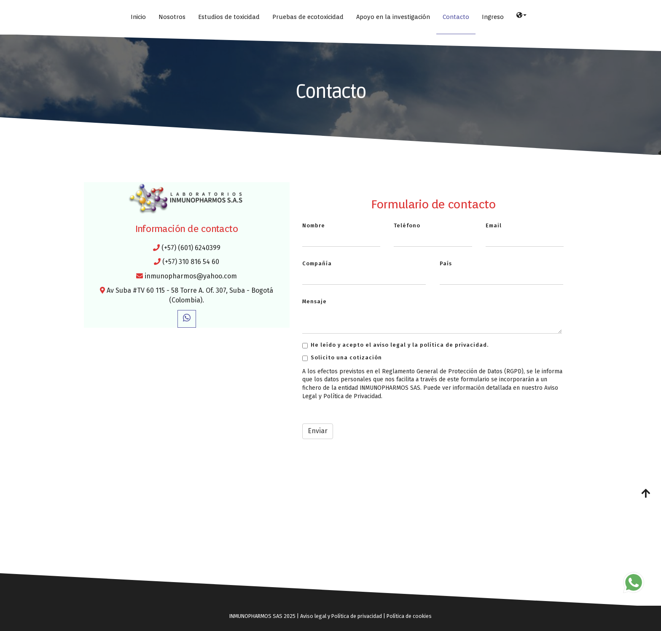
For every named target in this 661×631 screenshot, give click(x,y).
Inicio (138, 16)
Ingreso (493, 16)
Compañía (317, 263)
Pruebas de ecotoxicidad (308, 16)
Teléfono (407, 225)
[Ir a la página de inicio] (4, 17)
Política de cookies (409, 616)
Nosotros (172, 16)
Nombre (313, 225)
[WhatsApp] (186, 319)
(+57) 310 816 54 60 (190, 262)
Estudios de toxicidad (229, 16)
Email (494, 225)
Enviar (318, 431)
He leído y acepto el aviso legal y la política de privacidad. (395, 345)
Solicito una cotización (342, 357)
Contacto (456, 16)
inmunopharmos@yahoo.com (191, 276)
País (446, 263)
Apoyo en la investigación (393, 16)
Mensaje (314, 301)
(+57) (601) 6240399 (190, 248)
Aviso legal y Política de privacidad (341, 616)
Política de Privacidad (352, 396)
